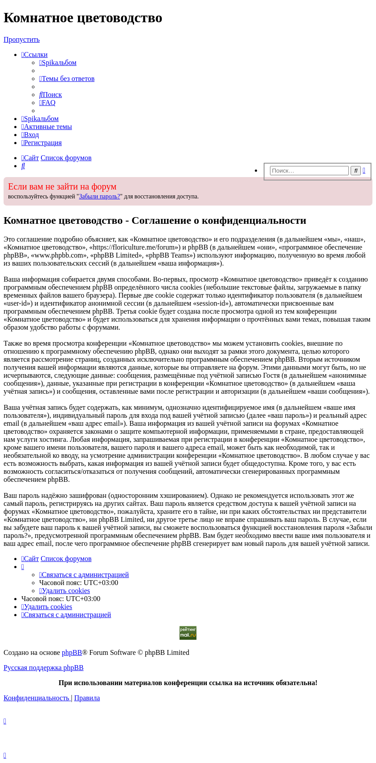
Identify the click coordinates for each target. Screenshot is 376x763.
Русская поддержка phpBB (44, 667)
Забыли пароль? (99, 196)
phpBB (72, 652)
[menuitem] (58, 62)
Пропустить (22, 39)
